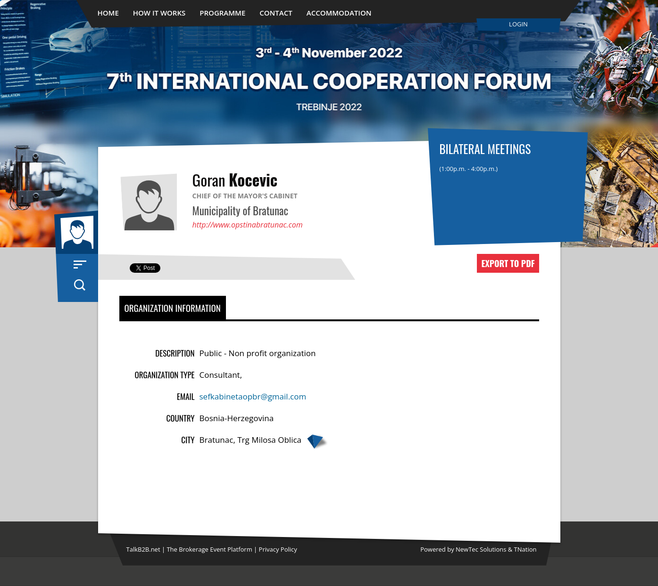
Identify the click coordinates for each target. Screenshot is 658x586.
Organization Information (173, 307)
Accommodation (339, 12)
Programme (222, 12)
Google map (317, 441)
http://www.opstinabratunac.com (247, 225)
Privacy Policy (278, 549)
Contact (275, 12)
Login (518, 24)
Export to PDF (507, 263)
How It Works (159, 12)
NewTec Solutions (481, 549)
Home (108, 12)
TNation (525, 549)
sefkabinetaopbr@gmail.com (253, 396)
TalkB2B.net (143, 549)
